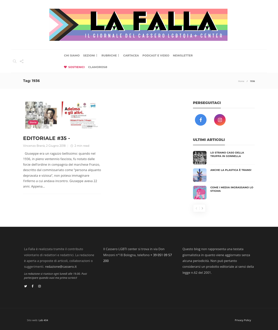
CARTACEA (131, 55)
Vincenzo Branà (34, 146)
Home (241, 81)
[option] (224, 175)
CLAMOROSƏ (97, 67)
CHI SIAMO (72, 55)
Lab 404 (43, 320)
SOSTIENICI (76, 67)
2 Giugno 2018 (56, 146)
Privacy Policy (243, 320)
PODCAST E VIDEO (155, 55)
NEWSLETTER (183, 55)
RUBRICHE (109, 55)
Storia (33, 122)
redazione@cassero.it (61, 266)
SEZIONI (89, 55)
